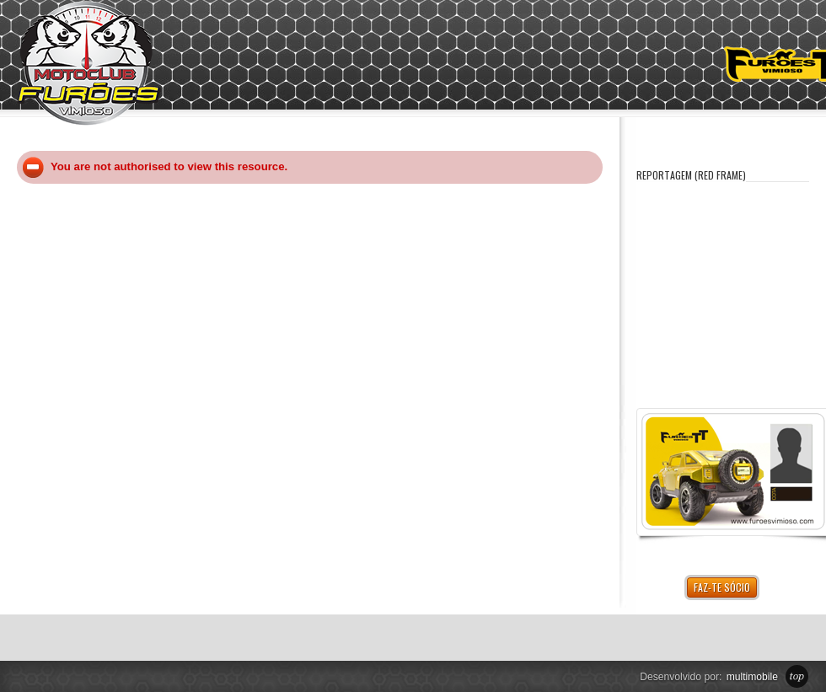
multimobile (752, 677)
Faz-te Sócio (722, 587)
